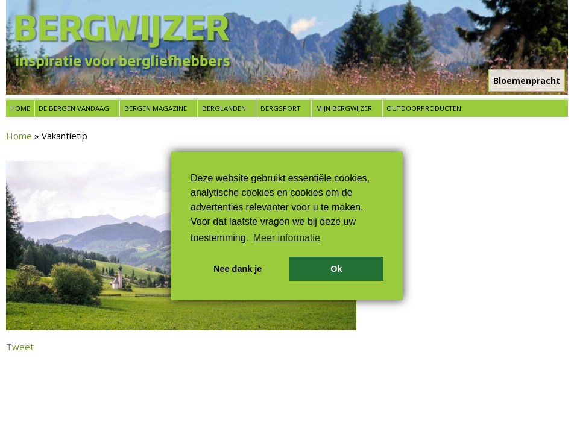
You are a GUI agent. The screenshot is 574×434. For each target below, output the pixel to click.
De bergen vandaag (74, 108)
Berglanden (224, 108)
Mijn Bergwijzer (344, 108)
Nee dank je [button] (237, 269)
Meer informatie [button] (286, 238)
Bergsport (280, 108)
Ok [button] (336, 269)
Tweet (20, 347)
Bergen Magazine (155, 108)
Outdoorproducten (423, 108)
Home (20, 108)
